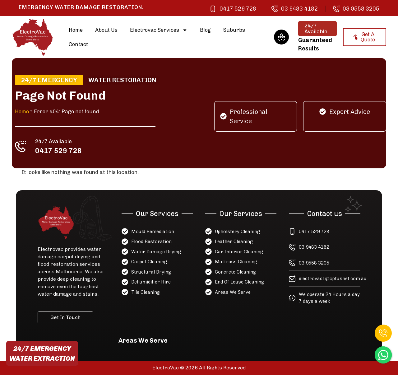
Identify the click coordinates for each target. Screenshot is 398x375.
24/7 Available (54, 141)
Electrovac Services (158, 30)
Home (76, 30)
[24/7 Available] (21, 146)
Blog (205, 30)
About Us (106, 30)
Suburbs (234, 30)
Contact (78, 44)
